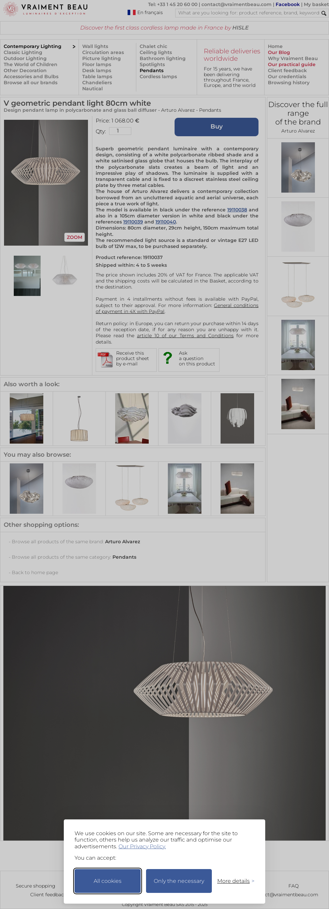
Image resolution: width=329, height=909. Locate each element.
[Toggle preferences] (233, 881)
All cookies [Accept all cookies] (108, 881)
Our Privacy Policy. (142, 846)
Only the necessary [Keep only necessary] (179, 881)
